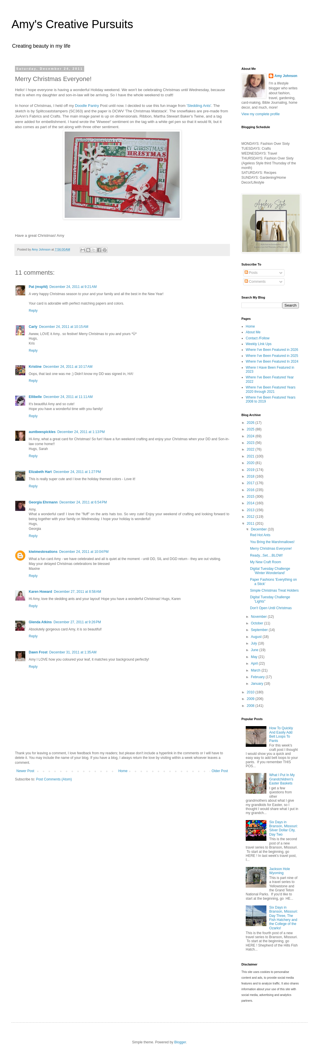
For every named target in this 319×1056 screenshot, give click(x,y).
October (257, 623)
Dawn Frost (38, 652)
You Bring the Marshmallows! (272, 542)
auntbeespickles (42, 432)
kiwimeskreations (43, 552)
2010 (251, 692)
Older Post (220, 771)
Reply (33, 311)
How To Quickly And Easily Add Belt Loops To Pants (281, 734)
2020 (251, 463)
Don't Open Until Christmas (271, 608)
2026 (251, 423)
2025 (251, 429)
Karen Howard (40, 592)
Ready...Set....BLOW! (266, 555)
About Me (253, 332)
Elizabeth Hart (40, 472)
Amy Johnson (285, 76)
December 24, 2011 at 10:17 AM (68, 367)
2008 (251, 706)
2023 (251, 443)
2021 (251, 456)
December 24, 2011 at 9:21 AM (73, 287)
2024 (251, 436)
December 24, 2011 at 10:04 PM (84, 552)
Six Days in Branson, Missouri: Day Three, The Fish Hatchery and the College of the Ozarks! (283, 917)
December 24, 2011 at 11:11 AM (68, 397)
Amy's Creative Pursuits (72, 24)
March (256, 670)
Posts (251, 273)
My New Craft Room (265, 562)
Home (123, 771)
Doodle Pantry (87, 105)
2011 (251, 524)
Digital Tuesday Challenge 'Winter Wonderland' (270, 571)
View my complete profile (260, 114)
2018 (251, 476)
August (257, 637)
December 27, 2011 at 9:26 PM (77, 622)
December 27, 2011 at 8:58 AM (77, 592)
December (259, 529)
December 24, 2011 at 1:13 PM (81, 432)
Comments (255, 282)
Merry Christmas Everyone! (271, 549)
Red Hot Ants (260, 535)
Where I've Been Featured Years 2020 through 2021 (270, 389)
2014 (251, 503)
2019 (251, 470)
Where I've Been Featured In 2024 (272, 361)
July (254, 643)
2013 (251, 510)
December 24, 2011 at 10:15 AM (63, 327)
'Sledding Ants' (199, 105)
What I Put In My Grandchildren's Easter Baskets (282, 779)
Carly (33, 327)
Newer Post (25, 771)
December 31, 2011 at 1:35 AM (72, 652)
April (255, 663)
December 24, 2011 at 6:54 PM (83, 502)
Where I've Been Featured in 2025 (272, 356)
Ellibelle (35, 397)
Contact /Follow (258, 338)
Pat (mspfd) (38, 287)
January (257, 684)
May (254, 657)
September (260, 630)
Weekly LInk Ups (259, 344)
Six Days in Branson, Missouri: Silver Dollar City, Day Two (283, 828)
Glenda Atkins (40, 622)
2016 (251, 490)
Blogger (180, 1042)
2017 (251, 483)
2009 (251, 699)
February (258, 677)
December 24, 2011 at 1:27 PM (77, 472)
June (255, 650)
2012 (251, 517)
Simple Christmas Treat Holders (274, 590)
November (259, 617)
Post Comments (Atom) (54, 779)
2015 (251, 497)
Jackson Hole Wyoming (279, 871)
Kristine (35, 367)
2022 (251, 449)
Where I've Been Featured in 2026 (272, 350)
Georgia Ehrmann (43, 502)
